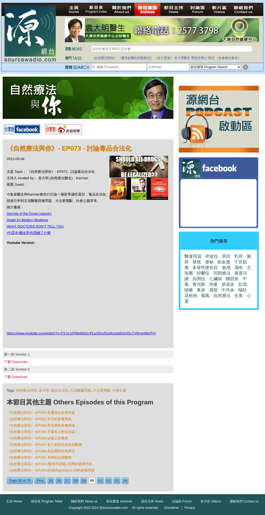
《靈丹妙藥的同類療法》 (135, 58)
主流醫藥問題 (80, 390)
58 (75, 480)
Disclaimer (171, 508)
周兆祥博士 (199, 58)
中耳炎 (228, 290)
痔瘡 (213, 284)
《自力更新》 (163, 58)
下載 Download (15, 362)
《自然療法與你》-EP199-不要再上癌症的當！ (42, 432)
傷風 (205, 295)
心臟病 (215, 278)
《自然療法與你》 (104, 58)
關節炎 (232, 278)
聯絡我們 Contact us (244, 501)
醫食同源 (192, 256)
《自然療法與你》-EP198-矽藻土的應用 (37, 438)
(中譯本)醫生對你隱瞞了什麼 (29, 233)
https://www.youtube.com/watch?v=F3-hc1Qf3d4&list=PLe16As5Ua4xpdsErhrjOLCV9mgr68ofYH (81, 333)
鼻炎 (201, 290)
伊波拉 (211, 256)
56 (59, 480)
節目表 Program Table (46, 501)
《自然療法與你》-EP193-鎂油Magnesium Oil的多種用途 (50, 470)
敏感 (226, 267)
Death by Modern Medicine (27, 220)
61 (100, 480)
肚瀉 (242, 284)
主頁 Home (14, 501)
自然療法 (222, 295)
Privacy (189, 508)
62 (108, 480)
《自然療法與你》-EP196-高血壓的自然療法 (41, 451)
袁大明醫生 (182, 58)
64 (125, 480)
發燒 (196, 262)
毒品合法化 (59, 390)
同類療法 (222, 273)
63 (117, 480)
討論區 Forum (182, 501)
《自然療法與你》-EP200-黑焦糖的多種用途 (41, 425)
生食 (238, 295)
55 (51, 480)
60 (92, 480)
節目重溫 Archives (119, 501)
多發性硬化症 (205, 267)
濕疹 (238, 267)
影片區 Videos (211, 501)
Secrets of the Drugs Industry (29, 214)
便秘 (209, 262)
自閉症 (198, 278)
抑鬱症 (203, 273)
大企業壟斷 (101, 390)
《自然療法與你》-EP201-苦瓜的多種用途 (39, 419)
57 (67, 480)
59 (84, 480)
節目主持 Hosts (152, 501)
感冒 (213, 290)
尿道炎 (228, 284)
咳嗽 (188, 290)
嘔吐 (242, 290)
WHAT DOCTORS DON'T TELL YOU (35, 226)
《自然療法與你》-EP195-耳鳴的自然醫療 (39, 457)
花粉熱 (190, 295)
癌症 (211, 58)
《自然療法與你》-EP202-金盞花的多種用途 (41, 413)
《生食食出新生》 (228, 58)
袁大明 (44, 390)
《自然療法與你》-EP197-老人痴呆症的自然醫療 (44, 445)
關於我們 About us (84, 501)
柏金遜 (223, 262)
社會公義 (119, 390)
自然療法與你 (26, 390)
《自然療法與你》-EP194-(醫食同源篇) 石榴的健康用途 (49, 464)
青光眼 (198, 284)
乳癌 (238, 256)
